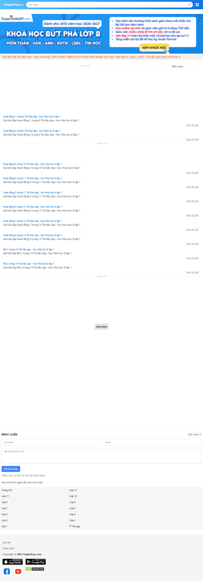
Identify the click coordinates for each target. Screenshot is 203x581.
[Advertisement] (101, 91)
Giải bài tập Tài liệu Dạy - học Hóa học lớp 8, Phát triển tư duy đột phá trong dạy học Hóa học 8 (65, 57)
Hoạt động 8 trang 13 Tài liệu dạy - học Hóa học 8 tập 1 (32, 235)
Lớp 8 (72, 502)
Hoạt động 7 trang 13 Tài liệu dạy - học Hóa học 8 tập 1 (32, 220)
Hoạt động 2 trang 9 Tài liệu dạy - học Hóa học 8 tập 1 (31, 130)
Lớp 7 (5, 508)
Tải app (74, 526)
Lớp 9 (5, 502)
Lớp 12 (73, 490)
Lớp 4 (72, 514)
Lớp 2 (72, 520)
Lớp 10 (73, 496)
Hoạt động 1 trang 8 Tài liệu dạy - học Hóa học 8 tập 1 (31, 116)
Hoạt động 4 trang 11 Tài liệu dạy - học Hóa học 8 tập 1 (32, 178)
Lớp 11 (5, 496)
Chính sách (8, 548)
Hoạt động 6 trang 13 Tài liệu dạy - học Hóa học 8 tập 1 (32, 206)
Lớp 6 (72, 508)
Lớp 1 (5, 526)
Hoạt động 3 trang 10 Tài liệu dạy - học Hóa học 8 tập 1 (32, 164)
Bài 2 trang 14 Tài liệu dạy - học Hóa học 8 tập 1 (28, 263)
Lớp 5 (5, 514)
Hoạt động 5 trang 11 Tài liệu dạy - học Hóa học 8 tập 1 (32, 192)
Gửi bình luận (11, 469)
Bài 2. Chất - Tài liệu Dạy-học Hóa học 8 (155, 57)
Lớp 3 (5, 520)
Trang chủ (7, 490)
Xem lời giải (192, 125)
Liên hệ (6, 542)
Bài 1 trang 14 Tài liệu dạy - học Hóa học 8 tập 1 (28, 249)
